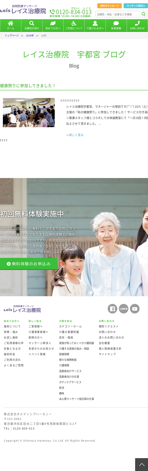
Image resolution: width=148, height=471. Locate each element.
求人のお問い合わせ (112, 337)
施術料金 (9, 354)
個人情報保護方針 (110, 348)
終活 (61, 387)
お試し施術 (11, 337)
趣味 (61, 393)
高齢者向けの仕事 (69, 376)
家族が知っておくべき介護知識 (76, 343)
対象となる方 (12, 348)
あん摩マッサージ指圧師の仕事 (76, 399)
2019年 (30, 35)
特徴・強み (11, 332)
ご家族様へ (36, 326)
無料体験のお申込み (29, 264)
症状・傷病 (66, 337)
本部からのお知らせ (41, 348)
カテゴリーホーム (70, 326)
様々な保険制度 (68, 359)
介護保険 (64, 365)
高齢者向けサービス (70, 371)
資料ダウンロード (109, 5)
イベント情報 (37, 354)
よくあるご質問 (14, 365)
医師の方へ (36, 337)
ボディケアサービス (70, 382)
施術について (12, 326)
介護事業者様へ (39, 332)
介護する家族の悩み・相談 (74, 348)
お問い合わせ (107, 332)
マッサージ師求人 (136, 5)
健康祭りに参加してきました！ (28, 85)
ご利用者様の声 (14, 343)
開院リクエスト (109, 326)
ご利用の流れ (12, 359)
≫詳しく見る (75, 135)
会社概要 (104, 343)
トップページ (12, 35)
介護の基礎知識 (69, 332)
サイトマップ (107, 354)
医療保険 (64, 354)
